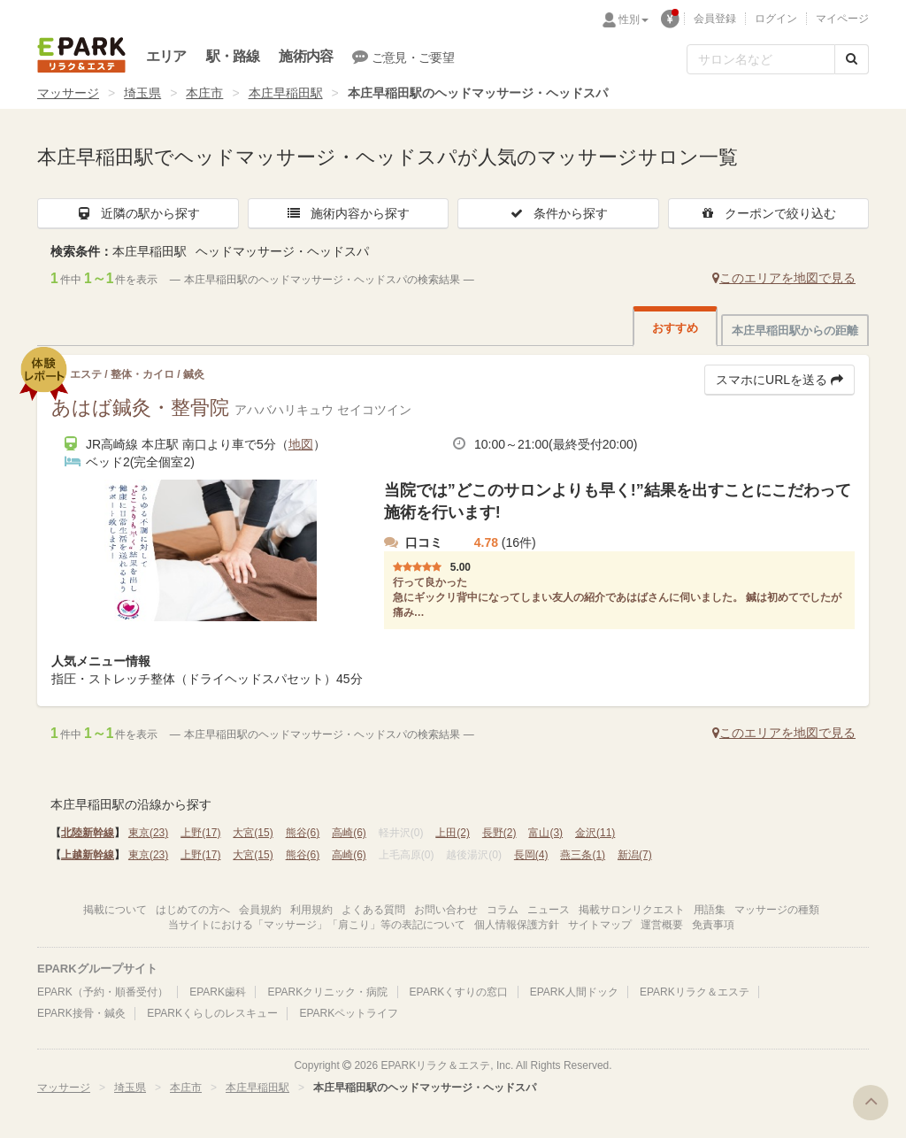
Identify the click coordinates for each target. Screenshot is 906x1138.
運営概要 (662, 925)
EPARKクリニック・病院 (327, 992)
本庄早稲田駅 (286, 93)
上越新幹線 (87, 855)
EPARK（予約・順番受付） (102, 992)
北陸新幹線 (87, 833)
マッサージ (68, 93)
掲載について (115, 909)
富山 (545, 833)
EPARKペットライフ (348, 1013)
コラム (502, 909)
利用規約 (311, 909)
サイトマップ (600, 925)
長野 (499, 833)
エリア (166, 56)
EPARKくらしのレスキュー (212, 1013)
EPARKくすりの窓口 (459, 992)
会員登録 (715, 18)
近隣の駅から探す (138, 213)
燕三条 (582, 855)
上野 (200, 833)
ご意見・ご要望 (403, 56)
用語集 (710, 909)
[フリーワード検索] (761, 59)
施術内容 (306, 56)
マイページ (842, 18)
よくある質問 (373, 909)
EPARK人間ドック (574, 992)
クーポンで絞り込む (768, 213)
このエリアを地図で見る (784, 278)
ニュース (548, 909)
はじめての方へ (193, 909)
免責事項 (713, 925)
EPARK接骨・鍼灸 (81, 1013)
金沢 (595, 833)
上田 (452, 833)
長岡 (531, 855)
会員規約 (260, 909)
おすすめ (675, 327)
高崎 (349, 833)
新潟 (635, 855)
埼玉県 (142, 93)
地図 (300, 444)
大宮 (253, 833)
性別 (633, 19)
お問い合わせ (446, 909)
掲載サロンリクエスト (632, 909)
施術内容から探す (348, 213)
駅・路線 (233, 56)
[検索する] (851, 59)
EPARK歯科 (217, 992)
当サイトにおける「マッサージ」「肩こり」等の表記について (316, 925)
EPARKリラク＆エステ (81, 55)
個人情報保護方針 (516, 925)
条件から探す (558, 213)
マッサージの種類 (776, 909)
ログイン (776, 18)
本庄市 (204, 93)
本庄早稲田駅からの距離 (795, 330)
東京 (148, 833)
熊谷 (303, 833)
